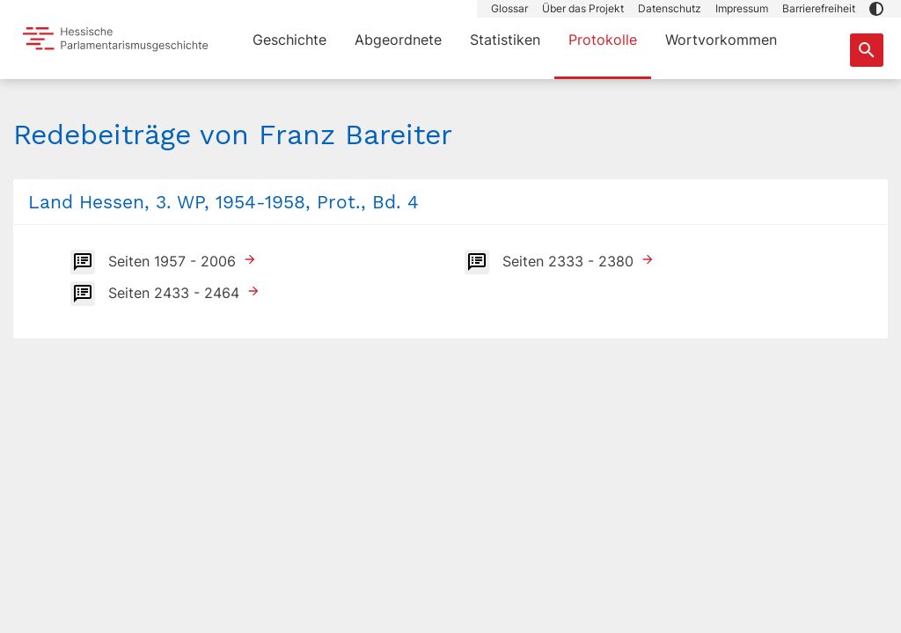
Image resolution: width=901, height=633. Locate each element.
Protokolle (602, 39)
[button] (876, 9)
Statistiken (505, 39)
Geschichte (289, 39)
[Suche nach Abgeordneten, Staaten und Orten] (866, 50)
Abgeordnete (398, 39)
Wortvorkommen (721, 39)
